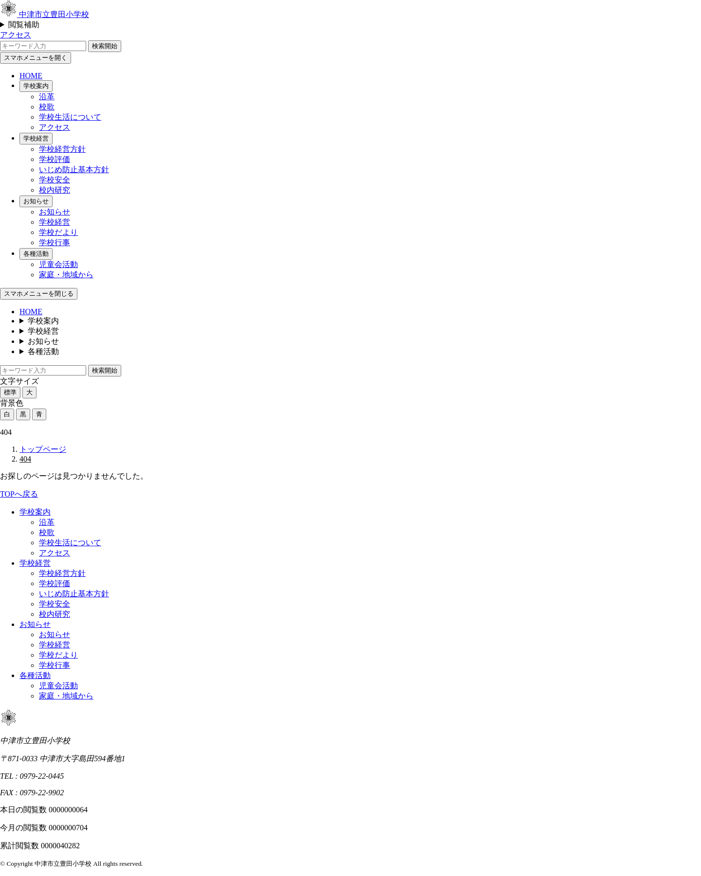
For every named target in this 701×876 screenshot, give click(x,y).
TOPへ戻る (19, 494)
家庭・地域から (66, 274)
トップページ (42, 449)
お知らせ (36, 201)
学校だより (58, 232)
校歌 (47, 107)
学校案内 (36, 85)
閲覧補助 (23, 24)
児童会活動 (58, 264)
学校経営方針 (62, 149)
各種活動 (36, 253)
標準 (10, 392)
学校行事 (54, 242)
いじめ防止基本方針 (74, 169)
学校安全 (54, 180)
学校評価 (54, 159)
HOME (30, 76)
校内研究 (54, 190)
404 (25, 459)
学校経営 (36, 138)
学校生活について (70, 117)
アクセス (15, 35)
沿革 (47, 96)
